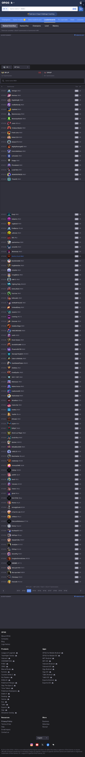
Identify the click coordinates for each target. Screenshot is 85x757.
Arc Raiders (5, 677)
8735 (39, 591)
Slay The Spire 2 (7, 685)
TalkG (3, 705)
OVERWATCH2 (6, 661)
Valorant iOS (46, 666)
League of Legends (8, 653)
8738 (55, 591)
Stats (72, 20)
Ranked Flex (24, 26)
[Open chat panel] (83, 379)
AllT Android (46, 658)
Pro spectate (63, 20)
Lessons (80, 20)
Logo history (5, 644)
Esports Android (48, 680)
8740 (65, 591)
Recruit (45, 727)
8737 (49, 591)
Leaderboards (49, 20)
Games (3, 699)
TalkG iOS (45, 677)
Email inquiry (5, 729)
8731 (18, 591)
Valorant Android (48, 664)
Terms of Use (6, 724)
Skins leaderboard (34, 20)
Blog (3, 641)
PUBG (3, 664)
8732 (23, 591)
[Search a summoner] (74, 9)
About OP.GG (5, 636)
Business (45, 721)
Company (4, 639)
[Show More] (12, 2)
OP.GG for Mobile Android (51, 653)
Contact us (5, 732)
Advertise (45, 724)
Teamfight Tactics (7, 656)
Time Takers (5, 688)
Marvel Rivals (6, 669)
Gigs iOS (45, 672)
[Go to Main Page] (5, 3)
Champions (6, 20)
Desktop (4, 696)
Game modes (19, 20)
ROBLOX (4, 680)
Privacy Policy (6, 721)
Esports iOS (46, 683)
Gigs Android (47, 669)
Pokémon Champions (9, 691)
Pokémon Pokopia (7, 683)
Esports (4, 707)
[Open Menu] (81, 2)
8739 (60, 591)
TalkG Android (47, 675)
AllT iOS (45, 661)
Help (3, 727)
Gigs (2, 710)
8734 (34, 591)
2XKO (3, 666)
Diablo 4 (4, 694)
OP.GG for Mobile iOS (49, 656)
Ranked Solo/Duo (9, 26)
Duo (2, 702)
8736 (44, 591)
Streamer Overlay (7, 713)
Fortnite (4, 672)
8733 (29, 591)
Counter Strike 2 (7, 675)
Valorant (4, 658)
